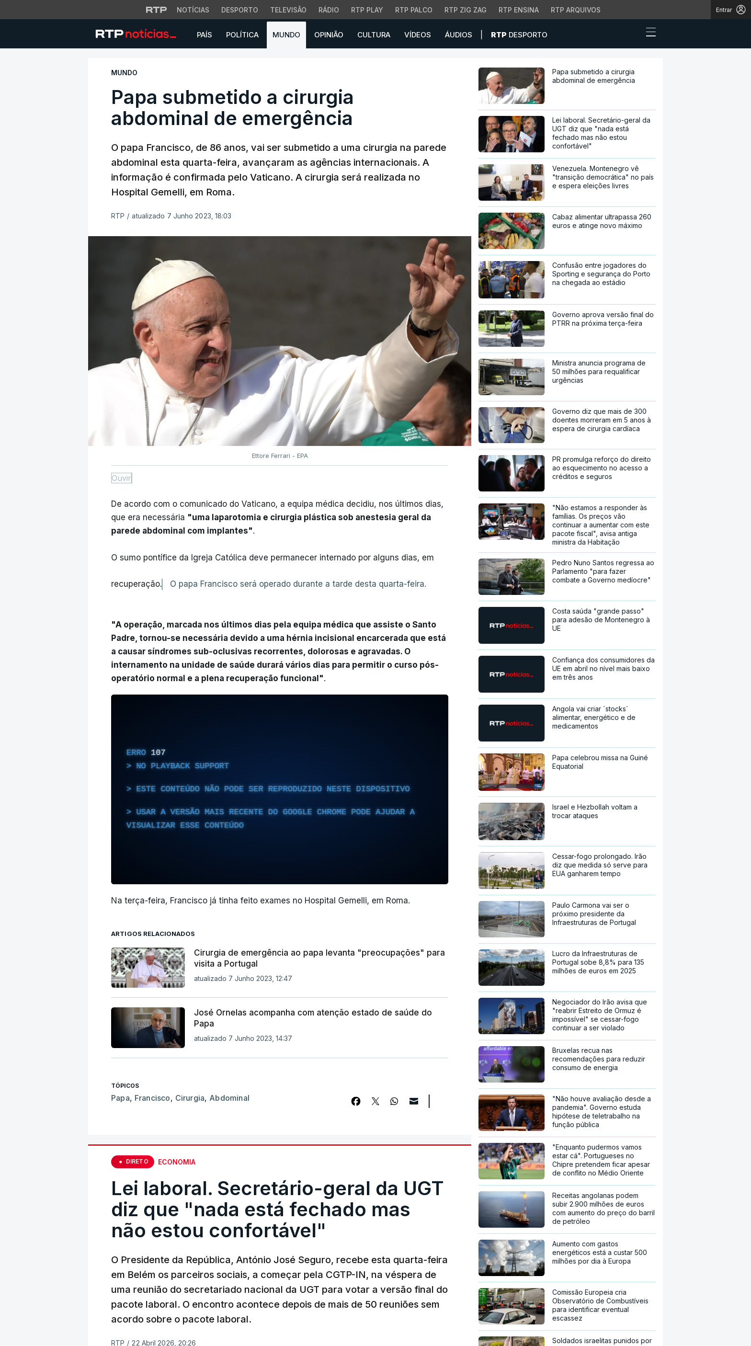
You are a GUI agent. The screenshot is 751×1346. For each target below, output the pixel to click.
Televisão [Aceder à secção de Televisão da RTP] (288, 10)
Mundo (286, 34)
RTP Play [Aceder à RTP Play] (367, 10)
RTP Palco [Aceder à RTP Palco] (413, 10)
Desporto (519, 34)
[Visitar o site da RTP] (156, 9)
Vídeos (417, 34)
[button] (633, 34)
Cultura (373, 34)
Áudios (458, 34)
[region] (279, 789)
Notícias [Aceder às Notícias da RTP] (193, 10)
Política (242, 34)
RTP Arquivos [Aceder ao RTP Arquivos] (576, 10)
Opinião (328, 34)
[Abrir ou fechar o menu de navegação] (648, 33)
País (204, 34)
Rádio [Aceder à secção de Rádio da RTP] (329, 10)
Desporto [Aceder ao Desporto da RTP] (239, 10)
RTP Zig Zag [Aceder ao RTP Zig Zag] (465, 10)
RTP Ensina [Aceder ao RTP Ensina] (519, 10)
